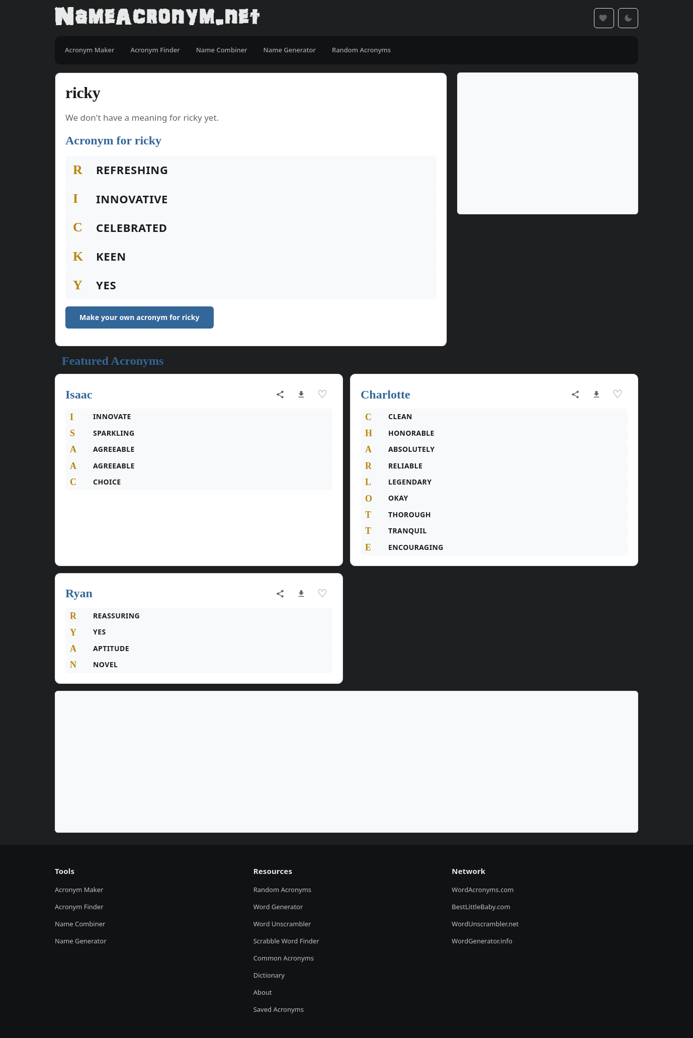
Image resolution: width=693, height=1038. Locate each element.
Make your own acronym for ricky (139, 317)
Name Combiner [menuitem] (221, 49)
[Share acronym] (280, 394)
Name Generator (81, 940)
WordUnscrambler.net (485, 923)
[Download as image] (301, 394)
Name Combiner (80, 923)
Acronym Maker (79, 889)
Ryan (79, 593)
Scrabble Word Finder (286, 940)
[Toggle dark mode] (628, 18)
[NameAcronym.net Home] (157, 18)
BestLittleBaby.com (481, 906)
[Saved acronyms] (604, 18)
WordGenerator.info (482, 940)
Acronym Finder (79, 906)
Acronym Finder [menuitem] (155, 49)
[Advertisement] (548, 143)
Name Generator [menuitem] (290, 49)
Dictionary (269, 975)
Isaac (78, 394)
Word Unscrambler (282, 923)
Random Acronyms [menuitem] (361, 49)
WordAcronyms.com (482, 889)
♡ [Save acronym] (322, 394)
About (262, 992)
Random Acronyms (282, 889)
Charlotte (385, 394)
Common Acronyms (283, 958)
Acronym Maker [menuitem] (89, 49)
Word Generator (278, 906)
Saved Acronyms (278, 1009)
